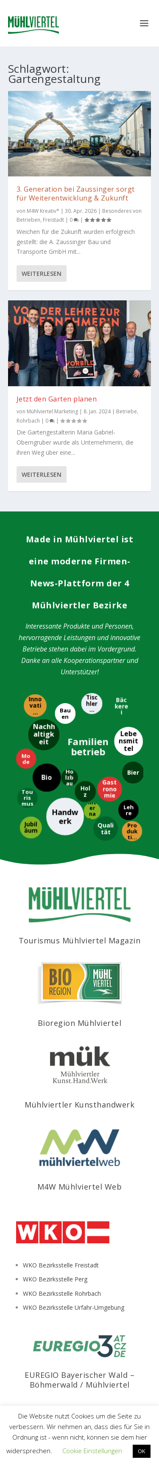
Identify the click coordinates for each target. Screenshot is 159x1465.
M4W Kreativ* (43, 210)
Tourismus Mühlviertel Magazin (80, 940)
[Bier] (133, 773)
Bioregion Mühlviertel (80, 1023)
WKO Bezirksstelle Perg (55, 1279)
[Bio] (47, 778)
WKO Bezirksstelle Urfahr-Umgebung (73, 1307)
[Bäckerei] (121, 706)
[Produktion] (132, 831)
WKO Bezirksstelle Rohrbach (62, 1293)
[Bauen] (64, 714)
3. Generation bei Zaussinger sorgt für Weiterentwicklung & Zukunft (76, 193)
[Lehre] (128, 810)
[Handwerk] (65, 817)
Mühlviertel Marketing (52, 411)
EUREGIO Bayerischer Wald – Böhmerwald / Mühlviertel (79, 1380)
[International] (91, 811)
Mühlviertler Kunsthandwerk (79, 1104)
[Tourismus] (27, 798)
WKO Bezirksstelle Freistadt (61, 1265)
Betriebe (126, 411)
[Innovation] (34, 705)
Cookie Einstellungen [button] (92, 1450)
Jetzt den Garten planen (57, 399)
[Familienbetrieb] (87, 746)
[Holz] (84, 791)
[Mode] (26, 758)
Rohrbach (28, 420)
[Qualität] (105, 828)
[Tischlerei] (91, 703)
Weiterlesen (41, 273)
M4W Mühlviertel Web (79, 1187)
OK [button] (141, 1451)
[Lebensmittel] (128, 741)
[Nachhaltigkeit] (43, 734)
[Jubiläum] (31, 828)
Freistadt (53, 219)
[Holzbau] (69, 777)
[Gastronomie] (109, 789)
